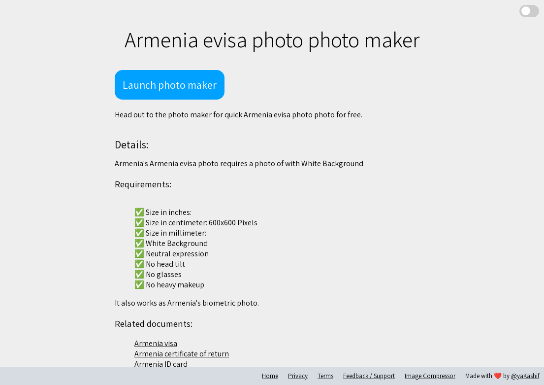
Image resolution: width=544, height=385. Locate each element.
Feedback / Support (369, 376)
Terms (325, 376)
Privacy (298, 376)
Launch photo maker (170, 85)
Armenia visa (155, 343)
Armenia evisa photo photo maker (272, 39)
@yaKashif (525, 376)
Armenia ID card (161, 364)
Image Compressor (430, 376)
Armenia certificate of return (181, 354)
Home (270, 376)
